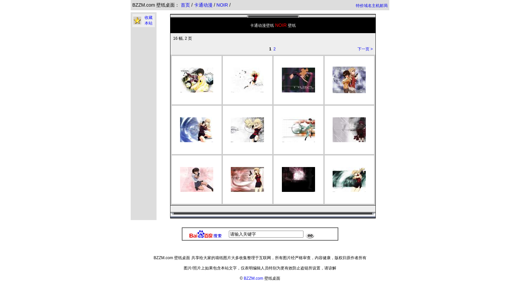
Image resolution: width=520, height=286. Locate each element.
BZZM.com (253, 278)
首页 (185, 5)
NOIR (223, 5)
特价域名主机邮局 (372, 5)
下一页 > (365, 49)
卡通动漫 (204, 5)
